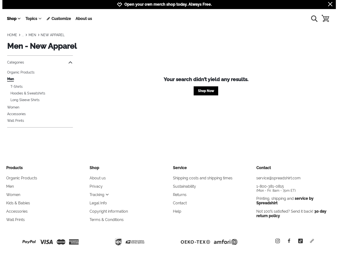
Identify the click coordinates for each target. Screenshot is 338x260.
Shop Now (206, 91)
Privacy (96, 186)
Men (10, 79)
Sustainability (184, 186)
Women (13, 107)
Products (14, 168)
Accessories (16, 114)
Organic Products (21, 72)
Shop (14, 18)
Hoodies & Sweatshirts (27, 93)
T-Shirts (16, 86)
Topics (33, 18)
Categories (40, 62)
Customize (58, 18)
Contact (180, 203)
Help (177, 211)
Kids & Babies (18, 203)
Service (180, 168)
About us (84, 18)
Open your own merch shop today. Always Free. (168, 4)
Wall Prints (15, 121)
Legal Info (98, 203)
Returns (180, 194)
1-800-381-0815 (294, 188)
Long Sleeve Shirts (25, 100)
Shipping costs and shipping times (202, 178)
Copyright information (109, 211)
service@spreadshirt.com (278, 178)
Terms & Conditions (107, 219)
